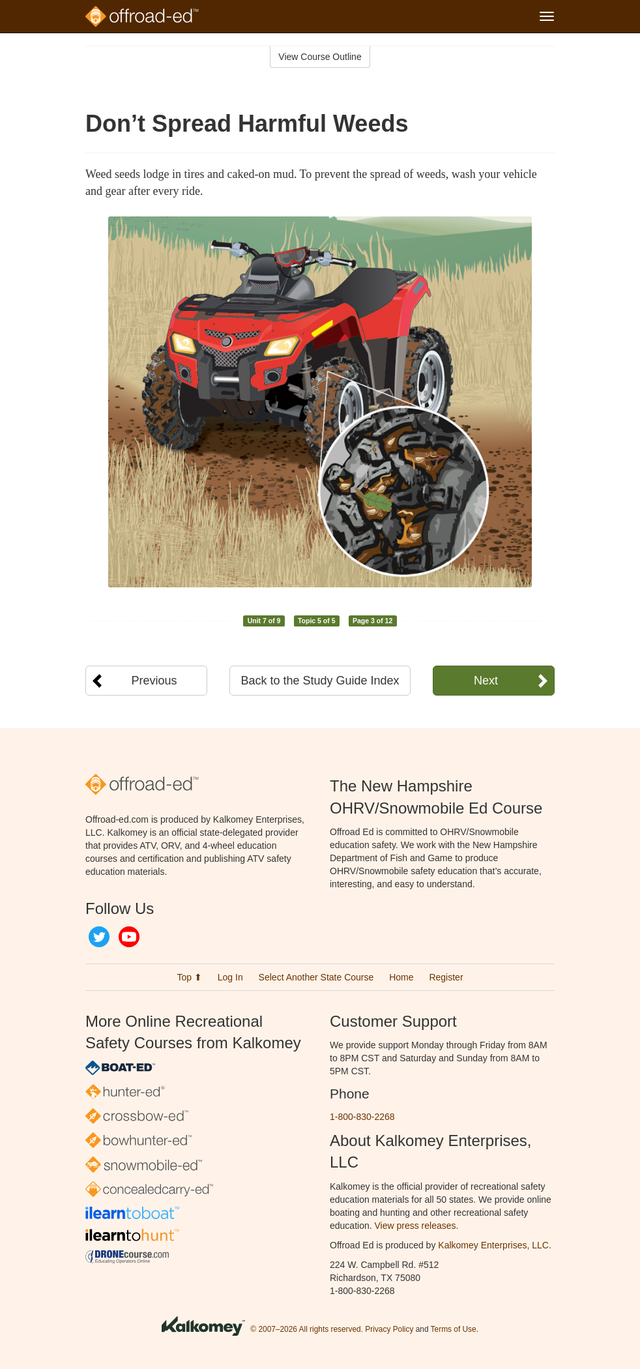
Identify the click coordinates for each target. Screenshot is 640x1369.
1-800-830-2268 (362, 1116)
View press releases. (417, 1225)
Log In (230, 977)
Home (401, 977)
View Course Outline (319, 57)
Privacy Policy (389, 1329)
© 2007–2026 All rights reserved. (306, 1329)
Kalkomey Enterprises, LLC (493, 1245)
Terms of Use (453, 1329)
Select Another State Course (316, 977)
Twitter (99, 936)
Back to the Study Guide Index (319, 680)
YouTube (129, 936)
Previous (154, 680)
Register (446, 977)
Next (486, 680)
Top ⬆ (189, 977)
